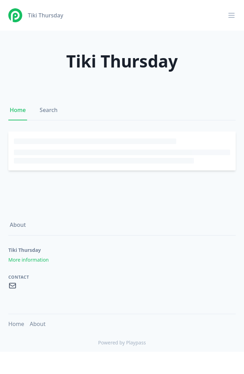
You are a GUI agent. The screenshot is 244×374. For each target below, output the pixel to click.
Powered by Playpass (122, 342)
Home (18, 110)
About (18, 225)
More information (28, 259)
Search (48, 110)
